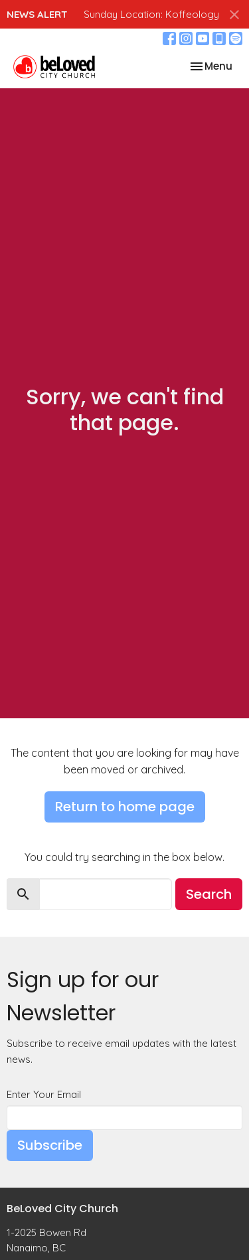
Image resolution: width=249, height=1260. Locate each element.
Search (209, 894)
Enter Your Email (44, 1094)
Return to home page (125, 806)
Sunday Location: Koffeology (151, 14)
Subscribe (49, 1145)
